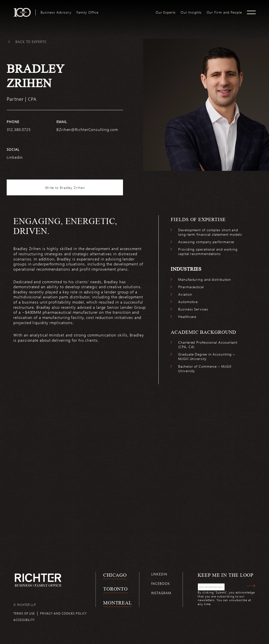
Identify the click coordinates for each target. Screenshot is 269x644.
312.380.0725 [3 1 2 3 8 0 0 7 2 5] (19, 129)
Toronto (115, 589)
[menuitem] (56, 12)
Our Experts (166, 12)
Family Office (87, 12)
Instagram (161, 593)
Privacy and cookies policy (63, 613)
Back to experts (30, 42)
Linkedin (159, 574)
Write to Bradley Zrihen (65, 187)
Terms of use (24, 613)
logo (127, 10)
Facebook (160, 583)
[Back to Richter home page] (38, 580)
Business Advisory (56, 12)
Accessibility (24, 620)
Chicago (115, 575)
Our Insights (191, 12)
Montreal (117, 602)
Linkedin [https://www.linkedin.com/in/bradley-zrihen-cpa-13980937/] (15, 157)
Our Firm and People (224, 12)
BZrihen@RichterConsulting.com (87, 129)
